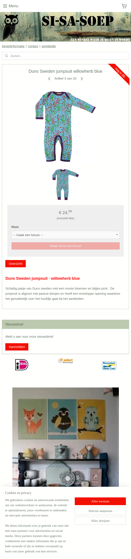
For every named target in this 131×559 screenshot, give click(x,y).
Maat (15, 227)
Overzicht (15, 263)
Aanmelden (17, 347)
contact (33, 46)
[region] (37, 528)
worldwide (49, 46)
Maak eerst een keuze (65, 246)
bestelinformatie (13, 46)
